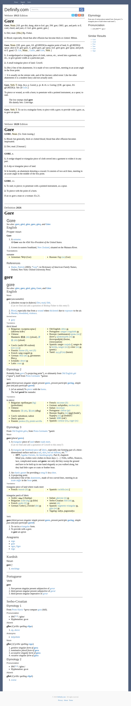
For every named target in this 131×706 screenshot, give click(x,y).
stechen (72, 405)
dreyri (23, 361)
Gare (94, 48)
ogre (13, 546)
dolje (13, 637)
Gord (94, 42)
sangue (63, 331)
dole (18, 637)
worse (13, 680)
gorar (52, 588)
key (16, 616)
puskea (22, 421)
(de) (25, 355)
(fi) (26, 350)
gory (13, 320)
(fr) (66, 402)
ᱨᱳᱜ (59, 418)
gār (74, 373)
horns (43, 389)
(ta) (63, 352)
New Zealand (43, 247)
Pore (94, 44)
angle (18, 480)
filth (48, 302)
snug (43, 472)
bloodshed (23, 313)
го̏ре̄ (29, 676)
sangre (61, 347)
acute (13, 480)
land (32, 442)
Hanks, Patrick (17, 267)
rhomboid (29, 450)
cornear (61, 420)
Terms (71, 700)
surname (17, 239)
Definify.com (61, 697)
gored (31, 385)
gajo (51, 508)
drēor (63, 329)
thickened (53, 310)
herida (54, 347)
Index (29, 2)
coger (71, 420)
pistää (32, 421)
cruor (19, 363)
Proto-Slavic (17, 609)
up (12, 630)
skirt (44, 452)
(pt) (68, 410)
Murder (14, 313)
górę (38, 224)
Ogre (18, 546)
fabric (44, 450)
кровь (73, 334)
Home (16, 2)
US (94, 29)
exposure (69, 310)
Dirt (38, 302)
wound (40, 310)
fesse (29, 480)
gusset (23, 472)
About (66, 700)
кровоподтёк (63, 336)
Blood (14, 310)
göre (28, 224)
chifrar (63, 410)
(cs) (17, 348)
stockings (15, 568)
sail (39, 452)
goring (71, 383)
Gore (35, 267)
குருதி (59, 352)
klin (66, 500)
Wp (66, 452)
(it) (65, 498)
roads (42, 442)
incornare (60, 408)
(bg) (34, 402)
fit (46, 472)
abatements (35, 478)
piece (36, 450)
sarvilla (38, 421)
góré (23, 224)
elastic (17, 472)
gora (40, 609)
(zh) (27, 337)
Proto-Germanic (33, 376)
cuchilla (61, 489)
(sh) (70, 500)
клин (23, 500)
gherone (59, 498)
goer (13, 543)
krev (13, 348)
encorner (61, 402)
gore (17, 224)
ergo (13, 541)
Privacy (60, 700)
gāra (25, 431)
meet (48, 442)
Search (23, 2)
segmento (62, 505)
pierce (30, 389)
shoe (54, 472)
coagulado (71, 331)
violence (33, 313)
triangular (17, 442)
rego (13, 549)
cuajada (67, 344)
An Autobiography (44, 455)
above (17, 630)
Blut (21, 355)
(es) (66, 347)
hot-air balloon (54, 452)
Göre (48, 224)
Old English (67, 373)
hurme (22, 350)
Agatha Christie (28, 455)
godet (20, 503)
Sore (94, 46)
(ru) (63, 257)
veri (31, 350)
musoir (21, 489)
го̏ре (29, 626)
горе (31, 644)
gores (47, 383)
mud (43, 302)
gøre (33, 224)
